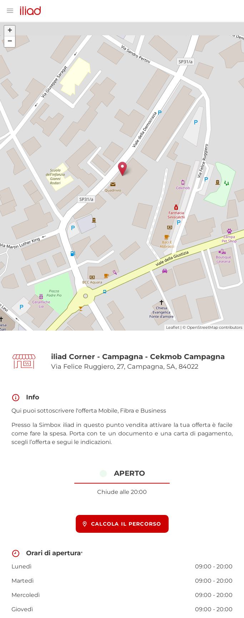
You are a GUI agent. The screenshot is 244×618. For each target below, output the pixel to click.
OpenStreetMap (202, 327)
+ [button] (10, 31)
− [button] (10, 41)
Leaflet (172, 327)
